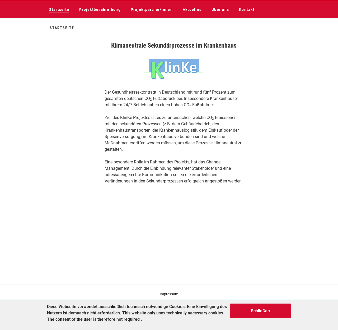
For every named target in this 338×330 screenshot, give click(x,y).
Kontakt (247, 9)
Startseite (59, 9)
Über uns (220, 9)
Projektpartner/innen (152, 9)
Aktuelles (192, 9)
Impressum (169, 294)
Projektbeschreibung (100, 9)
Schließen (260, 310)
